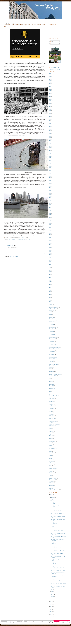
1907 (50, 146)
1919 (50, 163)
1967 (50, 231)
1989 (50, 261)
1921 (50, 166)
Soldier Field (51, 462)
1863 (50, 87)
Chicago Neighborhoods (53, 337)
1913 (50, 154)
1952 (50, 210)
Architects (50, 304)
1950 (50, 207)
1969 (50, 234)
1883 (50, 110)
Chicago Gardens (52, 334)
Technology (51, 471)
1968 (50, 233)
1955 (50, 214)
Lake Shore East (51, 408)
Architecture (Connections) (53, 307)
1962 (50, 224)
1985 (50, 257)
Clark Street (51, 361)
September (53, 497)
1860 (50, 83)
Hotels (50, 391)
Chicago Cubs (51, 325)
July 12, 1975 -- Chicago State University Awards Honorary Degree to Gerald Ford (24, 25)
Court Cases (51, 367)
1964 (50, 227)
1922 (50, 167)
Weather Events (51, 485)
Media (50, 419)
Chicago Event (15, 239)
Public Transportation (52, 448)
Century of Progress (52, 318)
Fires (50, 378)
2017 (50, 298)
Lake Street (51, 409)
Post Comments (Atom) (13, 256)
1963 (50, 226)
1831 (50, 73)
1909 (50, 149)
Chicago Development (52, 327)
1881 (50, 107)
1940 (50, 193)
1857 (50, 79)
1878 (50, 103)
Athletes (50, 311)
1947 (50, 203)
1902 (50, 139)
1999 (50, 273)
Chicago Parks (51, 340)
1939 (50, 191)
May (52, 591)
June (52, 589)
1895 (50, 129)
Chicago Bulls (51, 324)
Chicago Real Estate (52, 344)
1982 (50, 253)
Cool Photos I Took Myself (53, 364)
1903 (50, 140)
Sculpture (50, 459)
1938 (50, 190)
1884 (50, 112)
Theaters (50, 475)
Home (25, 253)
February (52, 596)
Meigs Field (51, 422)
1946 (50, 201)
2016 (50, 297)
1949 (50, 206)
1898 (50, 133)
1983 (50, 254)
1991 (50, 264)
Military (50, 428)
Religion (50, 455)
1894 (50, 127)
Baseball (50, 314)
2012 (50, 291)
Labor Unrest (51, 404)
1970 (50, 236)
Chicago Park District (52, 338)
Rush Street (51, 456)
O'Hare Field (51, 435)
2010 (50, 288)
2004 (50, 280)
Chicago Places (51, 341)
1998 (50, 271)
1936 (50, 187)
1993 (50, 267)
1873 (50, 97)
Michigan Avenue (52, 425)
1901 (50, 137)
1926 (50, 173)
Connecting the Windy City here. (19, 187)
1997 (50, 270)
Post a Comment (7, 251)
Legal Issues (51, 412)
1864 (50, 89)
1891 (50, 123)
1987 (50, 260)
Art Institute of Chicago (53, 308)
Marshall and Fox (52, 418)
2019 (50, 301)
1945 (50, 200)
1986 (50, 258)
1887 (50, 116)
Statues (50, 465)
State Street (51, 464)
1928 (50, 176)
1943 (50, 197)
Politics (28, 239)
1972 (50, 238)
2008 (50, 285)
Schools (50, 458)
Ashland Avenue (51, 310)
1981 (50, 251)
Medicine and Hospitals (53, 421)
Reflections (51, 454)
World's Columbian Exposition (54, 489)
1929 (50, 177)
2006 (50, 283)
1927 (50, 174)
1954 (50, 213)
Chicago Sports (51, 352)
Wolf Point (51, 488)
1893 (50, 126)
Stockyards (51, 466)
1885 (50, 113)
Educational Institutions (53, 375)
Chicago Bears (51, 321)
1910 (50, 150)
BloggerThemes (59, 622)
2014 (50, 294)
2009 (50, 287)
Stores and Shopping (52, 468)
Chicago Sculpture (52, 351)
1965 (50, 228)
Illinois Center (51, 397)
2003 (50, 278)
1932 (50, 181)
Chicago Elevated (52, 328)
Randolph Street (51, 452)
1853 (50, 76)
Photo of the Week (52, 441)
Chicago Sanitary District (53, 348)
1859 (50, 82)
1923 (50, 169)
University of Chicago (52, 478)
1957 (50, 217)
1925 (50, 171)
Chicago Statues (51, 354)
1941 (50, 194)
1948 (50, 204)
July (52, 500)
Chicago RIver (51, 345)
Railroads (50, 451)
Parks (50, 439)
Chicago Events (51, 331)
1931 (50, 180)
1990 (50, 263)
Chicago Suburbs (52, 355)
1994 (50, 268)
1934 (50, 184)
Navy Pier (50, 434)
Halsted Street (51, 384)
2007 (50, 284)
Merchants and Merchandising (54, 424)
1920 (50, 164)
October (52, 495)
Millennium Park (52, 429)
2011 (50, 290)
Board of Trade (51, 317)
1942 (50, 196)
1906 (50, 144)
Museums (50, 432)
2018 (50, 300)
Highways (50, 387)
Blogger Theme (52, 622)
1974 (50, 241)
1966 (50, 230)
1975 (10, 239)
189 (49, 120)
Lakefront (50, 411)
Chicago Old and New (55, 67)
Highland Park (51, 385)
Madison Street (51, 415)
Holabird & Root (52, 388)
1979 (50, 248)
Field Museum (51, 377)
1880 (50, 106)
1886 (50, 114)
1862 (50, 86)
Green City (51, 382)
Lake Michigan (51, 405)
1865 (50, 90)
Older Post (43, 253)
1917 (50, 160)
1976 (50, 244)
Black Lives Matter (52, 315)
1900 (50, 136)
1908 (50, 147)
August (52, 499)
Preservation (51, 444)
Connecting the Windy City (12, 622)
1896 (50, 130)
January (52, 597)
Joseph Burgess (10, 245)
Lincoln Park (51, 414)
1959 (50, 220)
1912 (50, 153)
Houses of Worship (52, 392)
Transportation (51, 476)
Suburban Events (52, 469)
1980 (50, 250)
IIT (49, 394)
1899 (50, 134)
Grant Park (51, 381)
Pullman (50, 449)
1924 (50, 170)
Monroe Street (51, 431)
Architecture (51, 305)
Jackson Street (51, 401)
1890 (50, 122)
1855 (50, 77)
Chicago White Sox (52, 358)
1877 (50, 102)
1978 (50, 247)
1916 (50, 159)
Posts (51, 41)
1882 (50, 109)
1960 (50, 221)
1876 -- (50, 100)
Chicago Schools (52, 350)
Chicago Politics (23, 239)
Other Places (51, 438)
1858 (50, 80)
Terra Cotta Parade (52, 472)
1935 (50, 186)
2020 (51, 494)
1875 (50, 99)
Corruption (51, 365)
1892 (50, 124)
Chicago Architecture (52, 320)
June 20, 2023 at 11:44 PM (13, 248)
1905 (50, 143)
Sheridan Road (51, 461)
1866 (50, 92)
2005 (50, 281)
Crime (50, 368)
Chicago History (51, 335)
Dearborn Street (51, 371)
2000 (50, 274)
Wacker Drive (51, 482)
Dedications (51, 372)
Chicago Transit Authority (53, 357)
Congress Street (51, 362)
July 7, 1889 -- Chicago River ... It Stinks (58, 570)
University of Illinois (52, 479)
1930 (50, 179)
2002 (50, 277)
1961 (50, 223)
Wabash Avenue (51, 481)
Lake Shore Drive (52, 407)
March (52, 594)
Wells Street (51, 486)
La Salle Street (51, 402)
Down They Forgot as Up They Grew (55, 374)
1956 (50, 216)
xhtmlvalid (68, 622)
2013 (50, 293)
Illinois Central (51, 398)
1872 (50, 96)
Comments (52, 43)
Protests (50, 445)
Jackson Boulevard (52, 399)
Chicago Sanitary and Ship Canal (54, 347)
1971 (50, 237)
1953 (50, 211)
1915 (50, 157)
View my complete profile (54, 69)
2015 (50, 295)
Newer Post (6, 253)
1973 (50, 240)
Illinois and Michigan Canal (53, 395)
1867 (50, 93)
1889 (50, 119)
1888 (50, 117)
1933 (50, 183)
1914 (50, 156)
